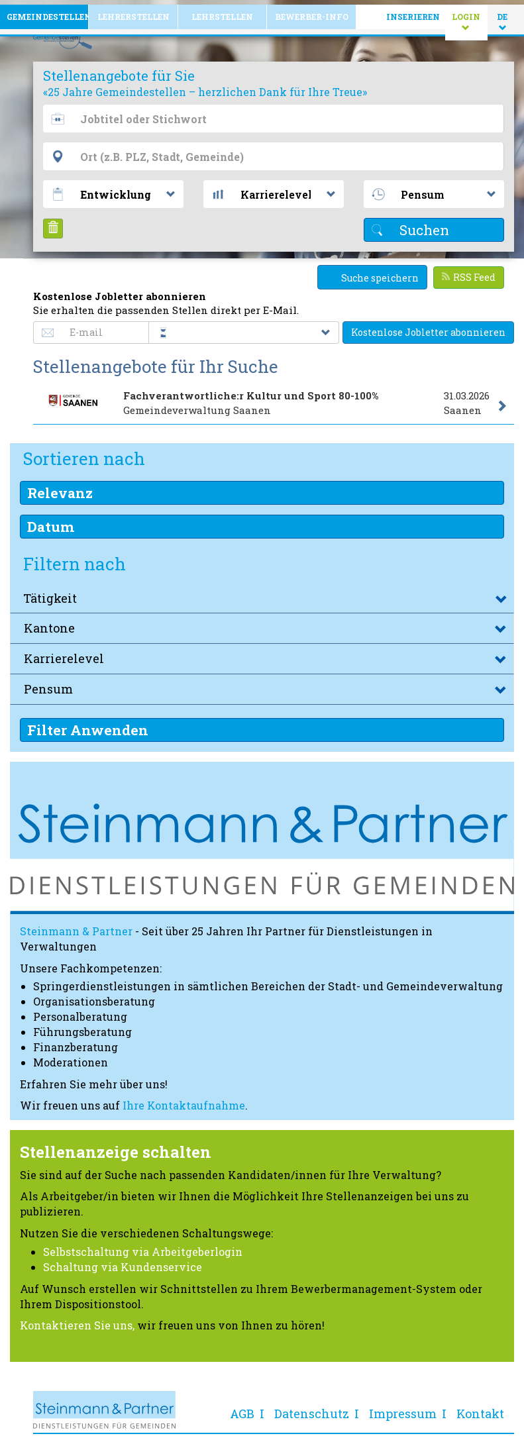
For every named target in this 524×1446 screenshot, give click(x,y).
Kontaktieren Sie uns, (77, 1320)
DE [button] (503, 17)
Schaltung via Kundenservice (122, 1262)
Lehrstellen (222, 12)
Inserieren (413, 12)
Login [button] (469, 17)
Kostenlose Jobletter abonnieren (428, 327)
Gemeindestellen (48, 12)
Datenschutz (311, 1409)
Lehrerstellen (133, 12)
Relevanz (60, 488)
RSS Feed (469, 273)
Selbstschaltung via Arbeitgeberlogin (142, 1247)
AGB (242, 1409)
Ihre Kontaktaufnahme (184, 1101)
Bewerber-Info (311, 12)
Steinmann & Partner (76, 926)
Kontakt (480, 1409)
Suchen (410, 225)
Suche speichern (372, 273)
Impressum (403, 1409)
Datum (50, 522)
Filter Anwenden (87, 725)
